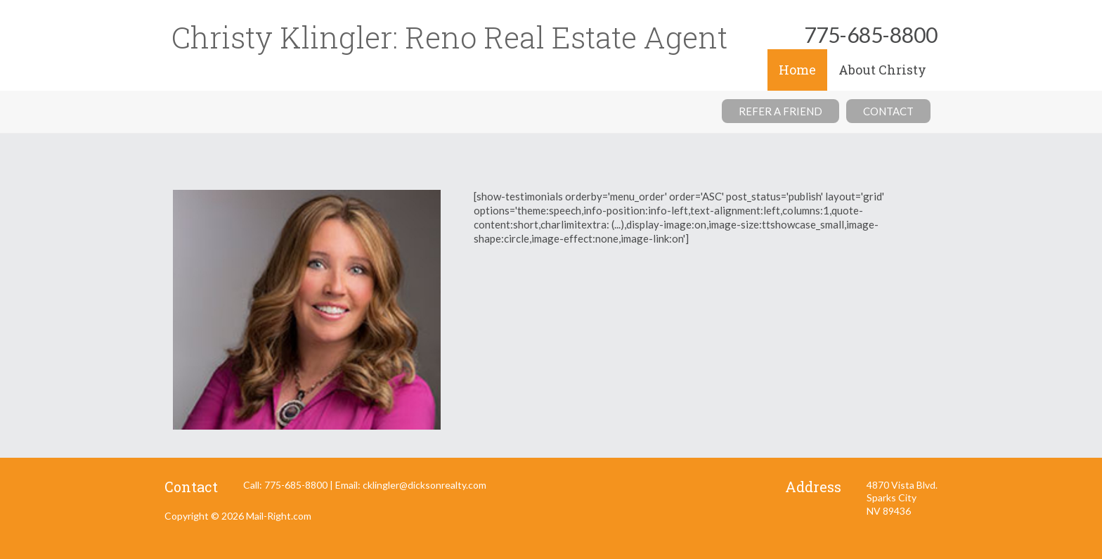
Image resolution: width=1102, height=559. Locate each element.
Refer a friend (780, 111)
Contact (888, 111)
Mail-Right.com (278, 516)
